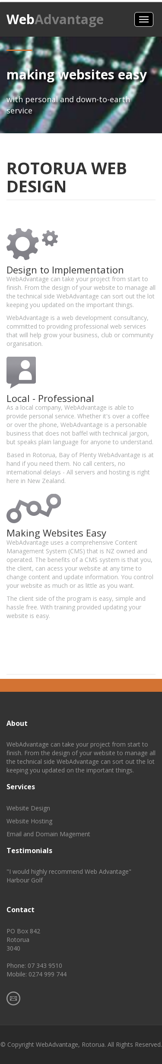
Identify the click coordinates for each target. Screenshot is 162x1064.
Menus (143, 19)
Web (55, 19)
